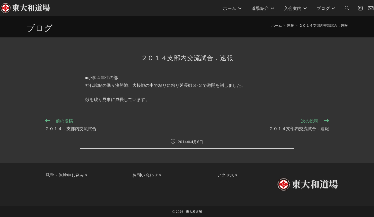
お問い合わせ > (147, 175)
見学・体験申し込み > (67, 175)
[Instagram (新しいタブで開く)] (360, 8)
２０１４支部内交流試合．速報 (323, 25)
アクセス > (227, 175)
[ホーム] (276, 25)
